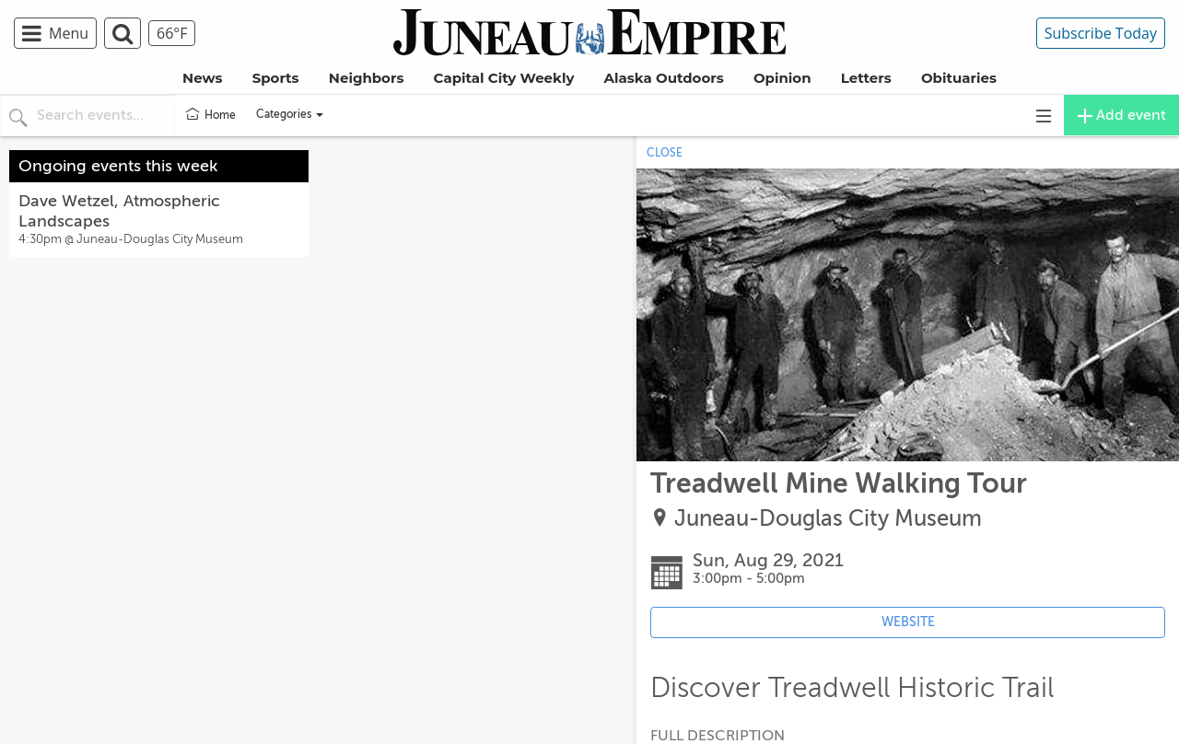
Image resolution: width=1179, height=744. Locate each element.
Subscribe (1101, 33)
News (202, 78)
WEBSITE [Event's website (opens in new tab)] (908, 622)
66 (172, 33)
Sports (275, 78)
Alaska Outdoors (664, 78)
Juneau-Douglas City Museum (828, 518)
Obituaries (959, 78)
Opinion (782, 78)
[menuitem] (59, 33)
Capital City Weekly (504, 78)
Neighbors (366, 78)
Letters (866, 78)
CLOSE (665, 152)
